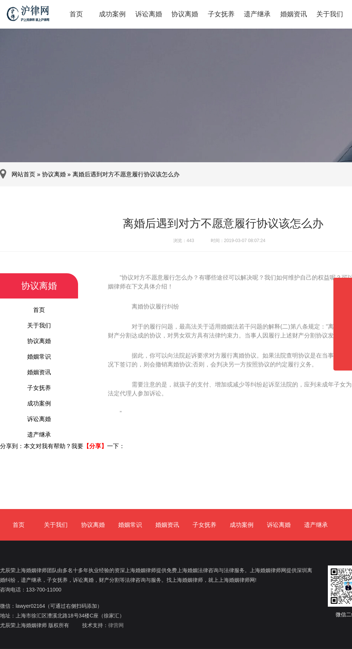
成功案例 (112, 14)
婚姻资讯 (293, 14)
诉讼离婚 (148, 14)
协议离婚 (184, 14)
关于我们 (329, 14)
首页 (76, 14)
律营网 (116, 625)
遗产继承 (257, 14)
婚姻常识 (39, 356)
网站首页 (23, 174)
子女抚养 (221, 14)
